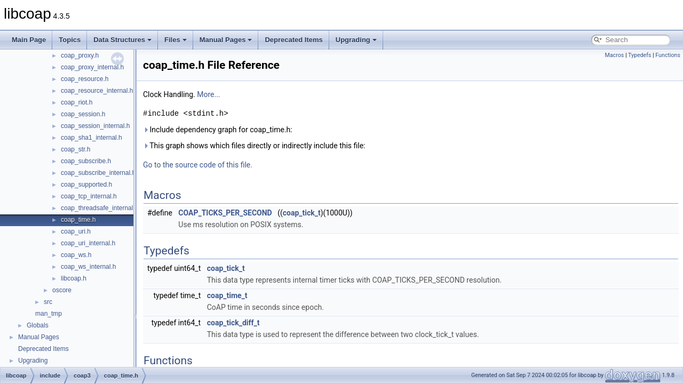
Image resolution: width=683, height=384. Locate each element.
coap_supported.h (86, 184)
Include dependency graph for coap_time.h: (217, 129)
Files (175, 40)
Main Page (29, 40)
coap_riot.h (76, 102)
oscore (62, 290)
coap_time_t (227, 295)
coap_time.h (78, 219)
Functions (667, 55)
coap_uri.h (76, 231)
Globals (38, 325)
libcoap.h (73, 278)
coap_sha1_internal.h (91, 137)
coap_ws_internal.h (88, 266)
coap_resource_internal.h (97, 90)
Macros (614, 55)
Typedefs (640, 55)
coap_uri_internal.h (88, 243)
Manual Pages (226, 40)
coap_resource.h (84, 79)
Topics (70, 40)
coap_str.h (75, 149)
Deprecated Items (293, 40)
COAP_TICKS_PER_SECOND (225, 213)
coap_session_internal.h (95, 126)
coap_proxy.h (80, 55)
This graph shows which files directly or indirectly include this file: (254, 145)
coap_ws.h (76, 255)
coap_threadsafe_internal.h (99, 208)
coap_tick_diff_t (233, 322)
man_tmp (48, 313)
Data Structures (122, 40)
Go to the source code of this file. (197, 165)
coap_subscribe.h (86, 161)
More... (208, 94)
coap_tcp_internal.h (89, 196)
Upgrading (356, 40)
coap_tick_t (302, 213)
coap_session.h (83, 114)
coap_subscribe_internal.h (98, 173)
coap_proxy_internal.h (92, 67)
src (48, 302)
